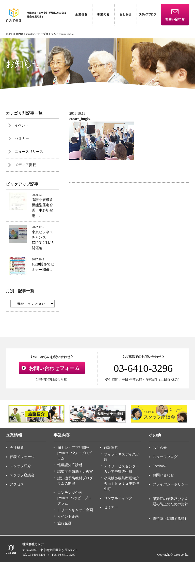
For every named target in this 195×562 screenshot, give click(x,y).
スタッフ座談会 (22, 475)
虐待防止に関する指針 (170, 519)
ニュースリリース (29, 152)
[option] (36, 414)
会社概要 (17, 448)
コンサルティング (118, 498)
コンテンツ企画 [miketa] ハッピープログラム (74, 498)
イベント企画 (68, 517)
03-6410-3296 (143, 368)
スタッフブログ (165, 457)
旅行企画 (64, 523)
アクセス (17, 484)
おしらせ (160, 448)
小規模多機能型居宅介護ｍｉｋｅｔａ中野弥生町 (121, 483)
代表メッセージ (22, 457)
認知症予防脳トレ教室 (75, 472)
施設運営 (111, 448)
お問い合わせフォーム (54, 368)
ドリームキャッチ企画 (75, 510)
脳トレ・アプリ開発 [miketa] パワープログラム (74, 453)
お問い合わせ (163, 475)
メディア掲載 (25, 165)
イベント (22, 125)
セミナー (22, 138)
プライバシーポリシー (170, 484)
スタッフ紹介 (20, 466)
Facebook (159, 466)
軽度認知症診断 (69, 465)
